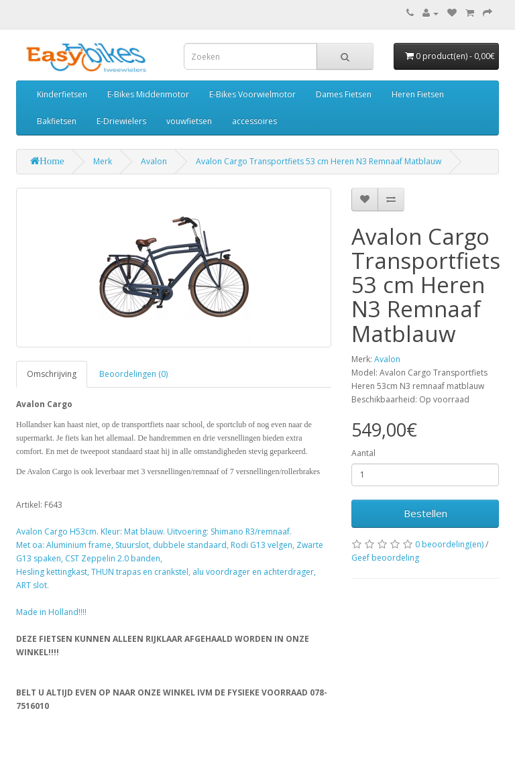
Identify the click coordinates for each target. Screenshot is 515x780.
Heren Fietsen (418, 94)
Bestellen (425, 513)
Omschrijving (51, 374)
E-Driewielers (121, 121)
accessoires (254, 121)
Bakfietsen (56, 121)
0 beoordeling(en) (449, 544)
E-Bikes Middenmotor (148, 94)
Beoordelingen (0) (133, 374)
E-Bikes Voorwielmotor (252, 94)
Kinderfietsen (62, 94)
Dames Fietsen (343, 94)
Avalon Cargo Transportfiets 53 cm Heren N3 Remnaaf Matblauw (318, 161)
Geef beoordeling (385, 557)
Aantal (363, 453)
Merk (102, 161)
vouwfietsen (189, 121)
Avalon (154, 161)
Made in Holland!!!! (51, 612)
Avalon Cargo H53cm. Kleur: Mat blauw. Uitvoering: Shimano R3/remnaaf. (154, 531)
